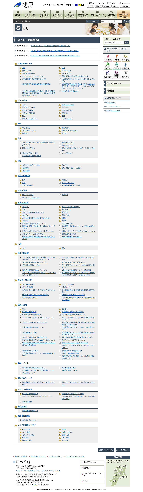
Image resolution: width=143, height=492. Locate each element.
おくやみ (65, 440)
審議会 (64, 220)
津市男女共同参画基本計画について (34, 270)
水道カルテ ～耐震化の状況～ (33, 234)
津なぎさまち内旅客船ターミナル (73, 340)
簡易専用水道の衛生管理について (34, 223)
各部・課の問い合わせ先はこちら (27, 470)
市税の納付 (65, 128)
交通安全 (65, 309)
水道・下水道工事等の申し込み (33, 212)
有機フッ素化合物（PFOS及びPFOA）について (78, 231)
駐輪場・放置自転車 (29, 312)
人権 (19, 244)
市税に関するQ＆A (29, 130)
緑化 (23, 116)
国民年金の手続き (28, 148)
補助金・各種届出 (28, 113)
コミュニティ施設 (68, 284)
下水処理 (25, 220)
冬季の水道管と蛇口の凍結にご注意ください (38, 231)
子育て (64, 429)
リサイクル (65, 107)
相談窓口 (110, 91)
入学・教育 (26, 432)
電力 (63, 116)
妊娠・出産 (26, 429)
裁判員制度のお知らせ (30, 411)
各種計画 (65, 113)
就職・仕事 (65, 435)
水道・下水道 (23, 203)
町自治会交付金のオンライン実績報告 (35, 295)
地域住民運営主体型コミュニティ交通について (38, 340)
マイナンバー (66, 73)
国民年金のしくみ (68, 142)
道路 (23, 309)
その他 (64, 133)
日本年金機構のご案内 (30, 153)
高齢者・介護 (27, 440)
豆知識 (64, 218)
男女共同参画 (23, 253)
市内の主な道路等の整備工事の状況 (34, 337)
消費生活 (65, 180)
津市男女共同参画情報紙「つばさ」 (34, 262)
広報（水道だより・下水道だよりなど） (36, 218)
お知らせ (25, 207)
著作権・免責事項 (21, 456)
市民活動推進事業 (28, 284)
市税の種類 (26, 128)
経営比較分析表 (67, 223)
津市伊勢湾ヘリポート (30, 350)
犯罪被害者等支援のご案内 (71, 185)
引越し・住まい (67, 432)
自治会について (67, 287)
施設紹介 (25, 215)
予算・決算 (65, 215)
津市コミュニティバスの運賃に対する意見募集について (50, 46)
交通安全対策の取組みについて (33, 327)
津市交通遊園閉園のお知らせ (72, 350)
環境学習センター (28, 107)
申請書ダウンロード (113, 110)
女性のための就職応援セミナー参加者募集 (76, 270)
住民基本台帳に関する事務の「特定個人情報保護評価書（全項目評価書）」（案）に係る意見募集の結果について (38, 93)
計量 (23, 183)
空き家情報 (26, 171)
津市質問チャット (114, 83)
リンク (86, 481)
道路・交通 (22, 305)
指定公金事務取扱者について (72, 237)
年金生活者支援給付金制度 (31, 156)
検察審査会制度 (24, 416)
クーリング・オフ (68, 183)
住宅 (19, 161)
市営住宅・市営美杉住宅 (31, 165)
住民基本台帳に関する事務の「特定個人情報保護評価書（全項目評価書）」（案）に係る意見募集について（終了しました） (78, 86)
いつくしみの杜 (27, 195)
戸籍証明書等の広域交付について (34, 79)
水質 (23, 209)
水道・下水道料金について (71, 207)
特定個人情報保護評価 (30, 394)
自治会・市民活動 (25, 280)
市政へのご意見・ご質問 (92, 474)
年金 (19, 138)
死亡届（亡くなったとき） (31, 197)
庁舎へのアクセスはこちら (50, 470)
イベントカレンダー (113, 106)
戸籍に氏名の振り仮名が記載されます (75, 76)
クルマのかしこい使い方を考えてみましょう (38, 317)
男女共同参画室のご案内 (31, 265)
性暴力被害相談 (27, 185)
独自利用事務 (27, 401)
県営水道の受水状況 (69, 234)
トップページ (18, 21)
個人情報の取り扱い (38, 456)
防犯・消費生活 (24, 176)
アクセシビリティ (55, 456)
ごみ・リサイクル (28, 435)
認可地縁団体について (30, 298)
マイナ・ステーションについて (33, 76)
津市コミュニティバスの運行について (75, 343)
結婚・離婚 (65, 438)
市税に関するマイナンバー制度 (73, 394)
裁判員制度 (22, 407)
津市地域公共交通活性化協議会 (73, 312)
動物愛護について (28, 373)
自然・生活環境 (67, 110)
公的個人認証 (66, 70)
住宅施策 (25, 168)
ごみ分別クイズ (67, 118)
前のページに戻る (106, 450)
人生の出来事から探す (27, 425)
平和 (63, 248)
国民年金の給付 (67, 145)
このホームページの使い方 (74, 456)
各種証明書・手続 (25, 64)
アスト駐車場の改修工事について (73, 315)
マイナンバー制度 (25, 389)
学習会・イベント (68, 105)
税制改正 (25, 133)
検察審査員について (29, 420)
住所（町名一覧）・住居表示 (72, 168)
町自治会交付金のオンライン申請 (73, 295)
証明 (63, 68)
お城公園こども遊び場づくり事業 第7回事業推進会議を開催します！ (55, 56)
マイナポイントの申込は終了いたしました (37, 396)
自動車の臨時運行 (28, 73)
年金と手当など (67, 153)
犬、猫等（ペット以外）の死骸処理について (38, 370)
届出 (23, 68)
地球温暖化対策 (27, 110)
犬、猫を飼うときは (69, 367)
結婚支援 (25, 438)
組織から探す (111, 102)
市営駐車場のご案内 (29, 332)
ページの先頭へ (123, 450)
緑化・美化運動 (27, 287)
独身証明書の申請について (71, 91)
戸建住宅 (65, 165)
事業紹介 (65, 212)
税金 (19, 123)
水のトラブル (66, 209)
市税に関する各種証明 (69, 130)
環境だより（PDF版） (30, 118)
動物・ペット (23, 363)
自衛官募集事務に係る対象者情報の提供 (36, 84)
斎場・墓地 (22, 190)
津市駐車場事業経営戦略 (70, 353)
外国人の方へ (27, 70)
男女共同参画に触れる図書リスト (73, 262)
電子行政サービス (25, 378)
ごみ (23, 105)
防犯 (23, 180)
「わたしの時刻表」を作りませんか (34, 322)
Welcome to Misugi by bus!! (32, 315)
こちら (35, 485)
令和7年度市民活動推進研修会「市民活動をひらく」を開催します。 (55, 51)
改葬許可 (65, 195)
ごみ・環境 (22, 100)
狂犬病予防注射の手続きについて (34, 367)
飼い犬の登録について (69, 370)
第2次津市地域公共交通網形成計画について (77, 337)
